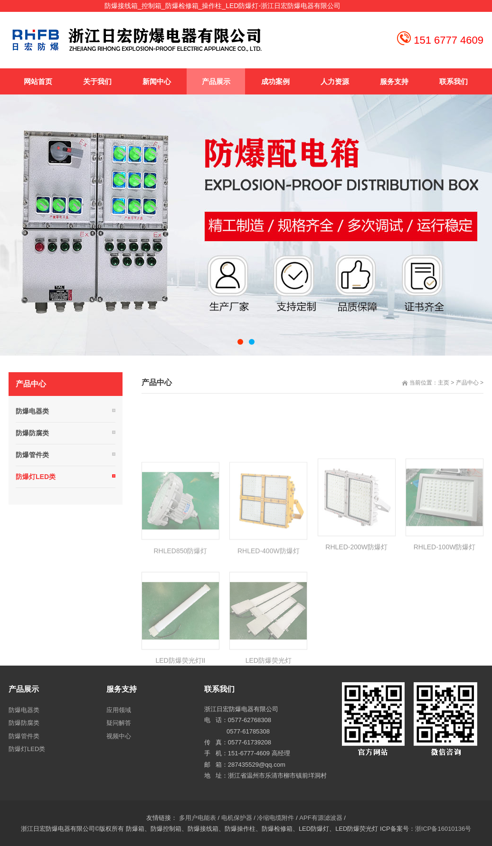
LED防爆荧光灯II (180, 704)
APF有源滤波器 (320, 817)
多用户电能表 (197, 817)
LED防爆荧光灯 (269, 704)
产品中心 (467, 382)
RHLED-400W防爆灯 (268, 593)
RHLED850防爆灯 (180, 593)
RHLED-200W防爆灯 (356, 590)
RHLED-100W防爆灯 (445, 590)
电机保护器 (236, 817)
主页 (443, 382)
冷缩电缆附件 (275, 817)
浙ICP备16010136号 (443, 828)
